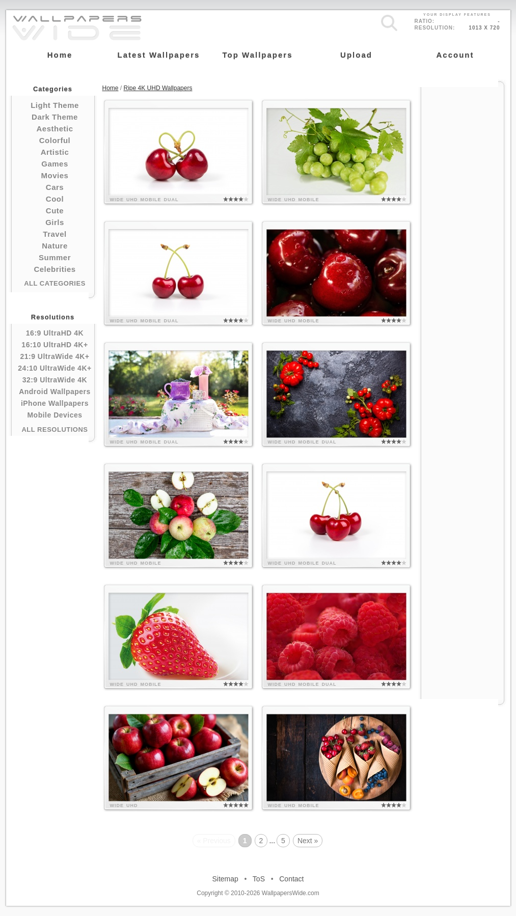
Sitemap (225, 879)
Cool (55, 199)
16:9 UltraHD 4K (55, 333)
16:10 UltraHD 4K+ (54, 345)
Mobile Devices (54, 415)
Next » (307, 841)
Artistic (55, 152)
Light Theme (55, 105)
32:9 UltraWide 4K (54, 380)
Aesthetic (54, 128)
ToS (259, 879)
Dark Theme (55, 117)
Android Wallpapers (55, 391)
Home (110, 88)
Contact (291, 879)
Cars (55, 187)
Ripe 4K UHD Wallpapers (158, 88)
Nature (55, 245)
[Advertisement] (462, 240)
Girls (54, 222)
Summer (55, 257)
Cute (55, 210)
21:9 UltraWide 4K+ (54, 356)
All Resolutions (54, 429)
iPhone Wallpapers (55, 403)
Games (54, 163)
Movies (55, 175)
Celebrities (54, 269)
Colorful (55, 140)
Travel (54, 234)
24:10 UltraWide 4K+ (54, 368)
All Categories (55, 283)
